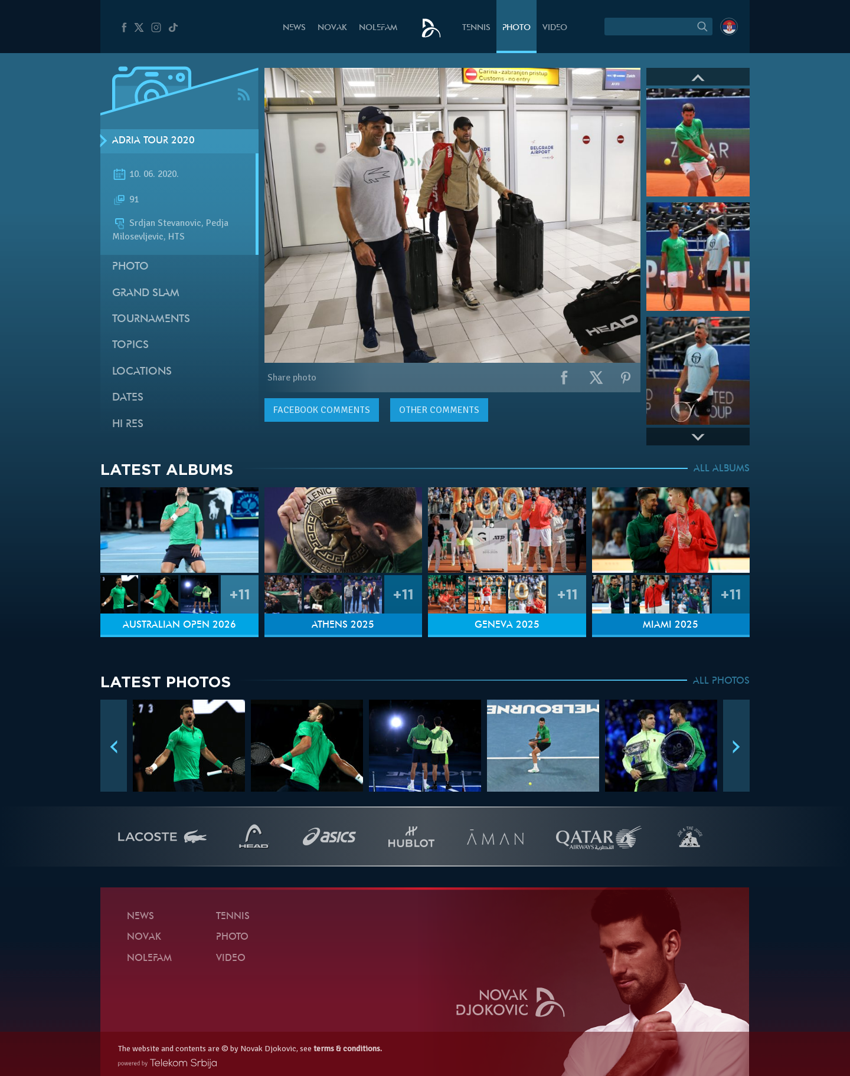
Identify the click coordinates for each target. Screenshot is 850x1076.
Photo (516, 28)
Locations (142, 372)
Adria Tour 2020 (153, 141)
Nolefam (378, 28)
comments (321, 410)
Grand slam (145, 293)
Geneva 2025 (507, 625)
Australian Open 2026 (179, 625)
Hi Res (127, 424)
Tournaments (151, 319)
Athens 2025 (343, 625)
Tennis (476, 28)
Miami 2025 (670, 625)
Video (554, 28)
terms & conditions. (347, 1049)
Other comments (439, 410)
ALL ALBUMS (722, 469)
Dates (127, 398)
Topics (130, 345)
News (294, 28)
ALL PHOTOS (721, 681)
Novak (332, 28)
